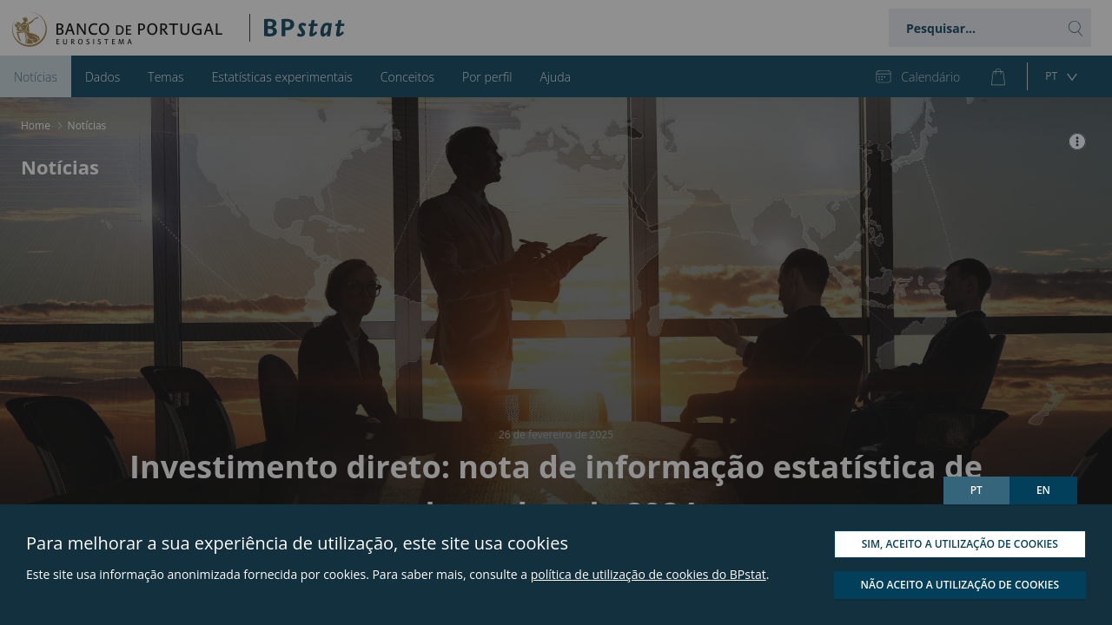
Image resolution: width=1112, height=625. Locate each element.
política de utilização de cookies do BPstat (648, 574)
